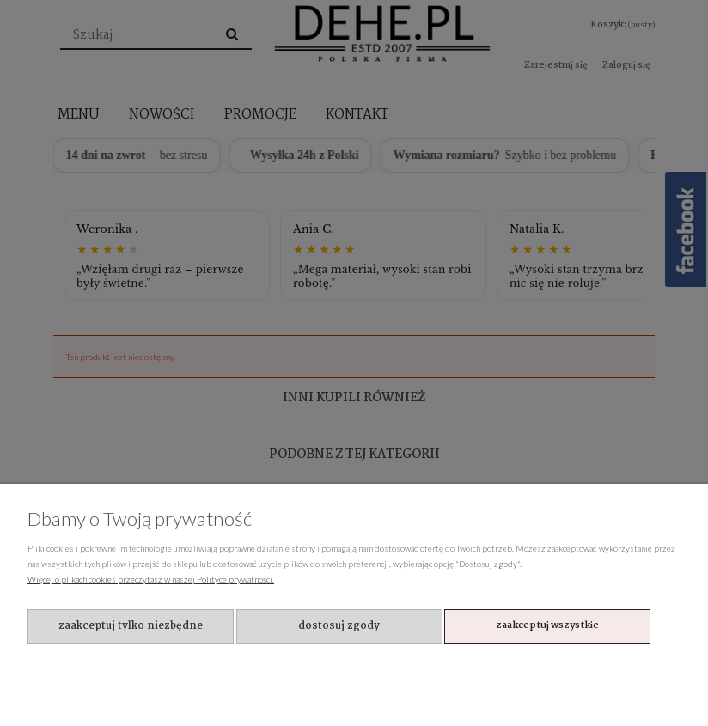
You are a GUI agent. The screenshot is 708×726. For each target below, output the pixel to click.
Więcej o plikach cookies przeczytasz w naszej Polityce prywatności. (150, 579)
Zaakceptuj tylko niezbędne (130, 626)
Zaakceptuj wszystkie (547, 625)
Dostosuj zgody (339, 626)
